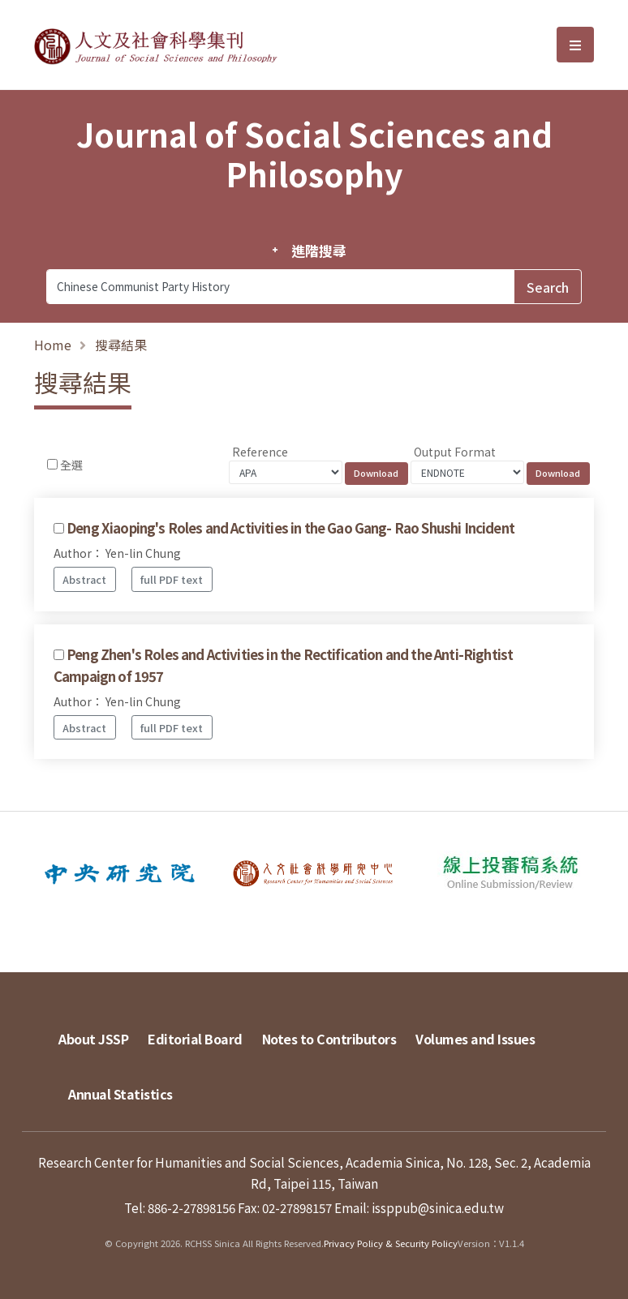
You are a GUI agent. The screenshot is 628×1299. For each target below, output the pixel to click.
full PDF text (171, 579)
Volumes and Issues (475, 1038)
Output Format (455, 452)
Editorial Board (195, 1038)
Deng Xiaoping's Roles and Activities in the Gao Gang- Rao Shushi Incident (290, 528)
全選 (71, 465)
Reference (260, 452)
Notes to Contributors (329, 1038)
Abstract (84, 579)
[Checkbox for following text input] (52, 464)
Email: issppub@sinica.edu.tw (419, 1207)
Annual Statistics (120, 1094)
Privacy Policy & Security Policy (391, 1243)
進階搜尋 (318, 250)
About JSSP (93, 1038)
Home (52, 344)
